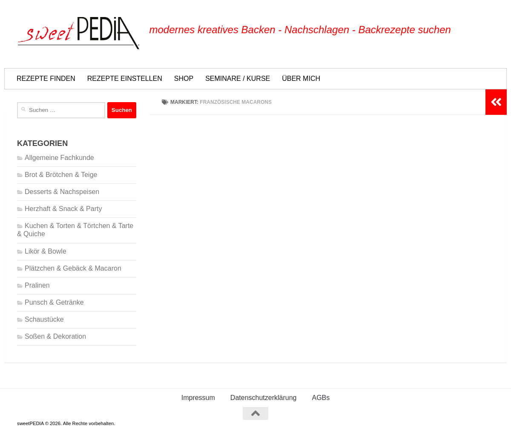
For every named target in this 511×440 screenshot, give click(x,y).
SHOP (183, 78)
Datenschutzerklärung (263, 397)
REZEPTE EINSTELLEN (124, 78)
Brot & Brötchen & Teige (61, 174)
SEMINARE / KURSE (237, 78)
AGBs (321, 397)
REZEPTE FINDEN (46, 78)
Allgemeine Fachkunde (59, 157)
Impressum (198, 397)
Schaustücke (44, 319)
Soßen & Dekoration (55, 336)
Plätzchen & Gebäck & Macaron (73, 268)
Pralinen (37, 285)
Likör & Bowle (45, 251)
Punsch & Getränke (54, 302)
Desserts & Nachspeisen (62, 191)
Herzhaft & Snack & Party (63, 208)
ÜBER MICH (301, 78)
